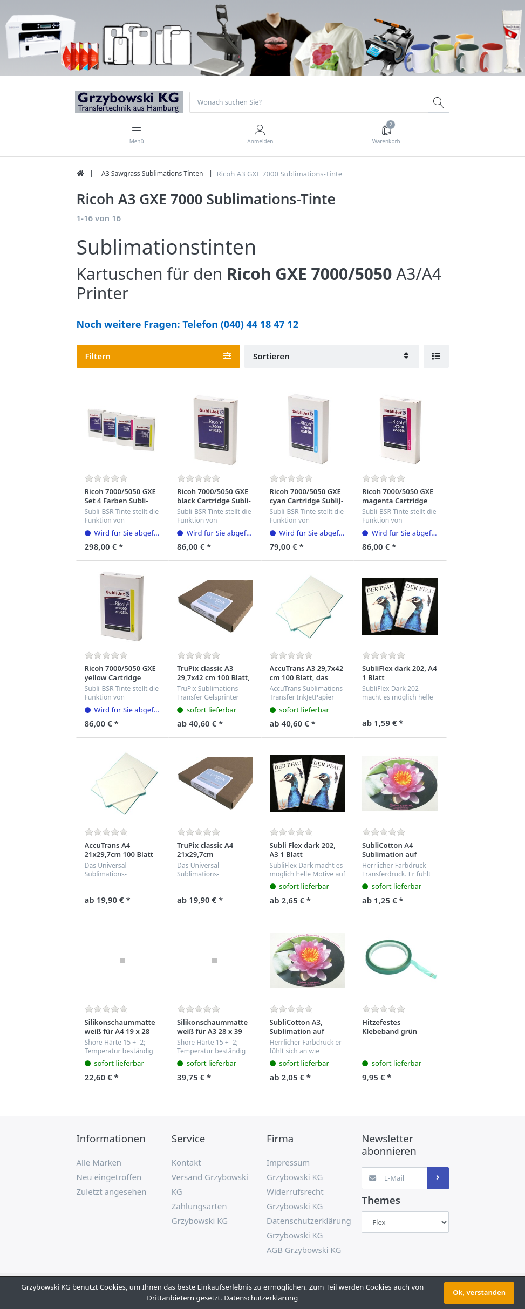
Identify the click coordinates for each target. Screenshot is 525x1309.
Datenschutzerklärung (261, 1298)
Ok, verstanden (479, 1292)
